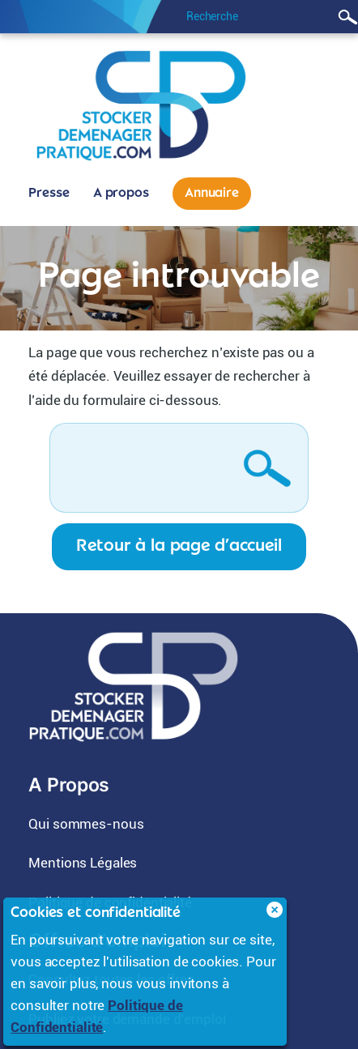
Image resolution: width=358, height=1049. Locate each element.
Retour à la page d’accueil (179, 546)
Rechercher (345, 16)
